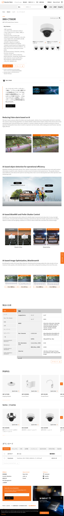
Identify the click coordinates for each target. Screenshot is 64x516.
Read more (3, 514)
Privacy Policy (20, 490)
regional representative (17, 70)
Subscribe (9, 498)
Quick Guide (43, 449)
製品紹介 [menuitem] (8, 11)
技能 (5, 322)
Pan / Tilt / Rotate (8, 318)
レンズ (5, 314)
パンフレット (34, 449)
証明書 (26, 449)
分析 (5, 325)
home (3, 11)
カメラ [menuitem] (13, 11)
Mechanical (6, 345)
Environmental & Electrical (8, 341)
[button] (62, 258)
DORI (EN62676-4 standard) (8, 353)
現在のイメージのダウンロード (39, 42)
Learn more (10, 106)
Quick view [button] (15, 391)
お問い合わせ (8, 66)
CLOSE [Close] (62, 497)
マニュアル (14, 449)
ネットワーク (7, 329)
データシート (19, 66)
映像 (5, 310)
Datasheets (6, 449)
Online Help (52, 449)
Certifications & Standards (7, 349)
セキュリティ (7, 333)
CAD (21, 449)
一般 (5, 337)
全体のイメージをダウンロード (53, 42)
